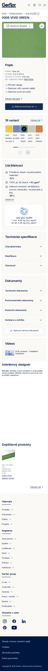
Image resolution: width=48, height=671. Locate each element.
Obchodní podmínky (11, 652)
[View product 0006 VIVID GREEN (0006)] (8, 465)
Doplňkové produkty (16, 444)
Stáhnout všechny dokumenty (26, 330)
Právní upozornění (10, 658)
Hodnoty (5, 592)
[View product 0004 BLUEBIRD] (16, 134)
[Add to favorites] (12, 452)
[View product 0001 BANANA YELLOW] (8, 134)
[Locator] (34, 5)
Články (5, 519)
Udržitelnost (14, 165)
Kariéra (5, 601)
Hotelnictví (6, 567)
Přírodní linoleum (16, 13)
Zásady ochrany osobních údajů (16, 641)
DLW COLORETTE (32, 13)
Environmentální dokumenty (19, 300)
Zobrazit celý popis (12, 99)
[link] (5, 621)
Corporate (6, 587)
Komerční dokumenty (15, 310)
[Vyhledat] (29, 5)
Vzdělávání (6, 548)
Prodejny (6, 558)
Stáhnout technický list (24, 106)
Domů (4, 13)
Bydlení (5, 543)
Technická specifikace (21, 237)
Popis (9, 65)
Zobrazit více (9, 199)
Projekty (5, 524)
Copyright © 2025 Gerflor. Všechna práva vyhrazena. (22, 666)
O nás (4, 582)
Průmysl (5, 563)
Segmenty (7, 530)
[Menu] (44, 4)
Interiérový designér (19, 26)
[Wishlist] (39, 5)
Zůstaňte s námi (10, 612)
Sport (4, 553)
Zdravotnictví (7, 539)
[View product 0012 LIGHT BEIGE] (31, 134)
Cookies (5, 647)
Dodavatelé (7, 606)
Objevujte (7, 501)
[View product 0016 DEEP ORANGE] (39, 134)
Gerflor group (9, 574)
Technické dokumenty (16, 290)
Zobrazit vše (35, 120)
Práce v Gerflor (8, 596)
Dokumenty (13, 281)
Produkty (6, 510)
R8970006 (28, 79)
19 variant (12, 120)
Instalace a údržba (14, 320)
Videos (10, 343)
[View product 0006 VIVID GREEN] (24, 134)
